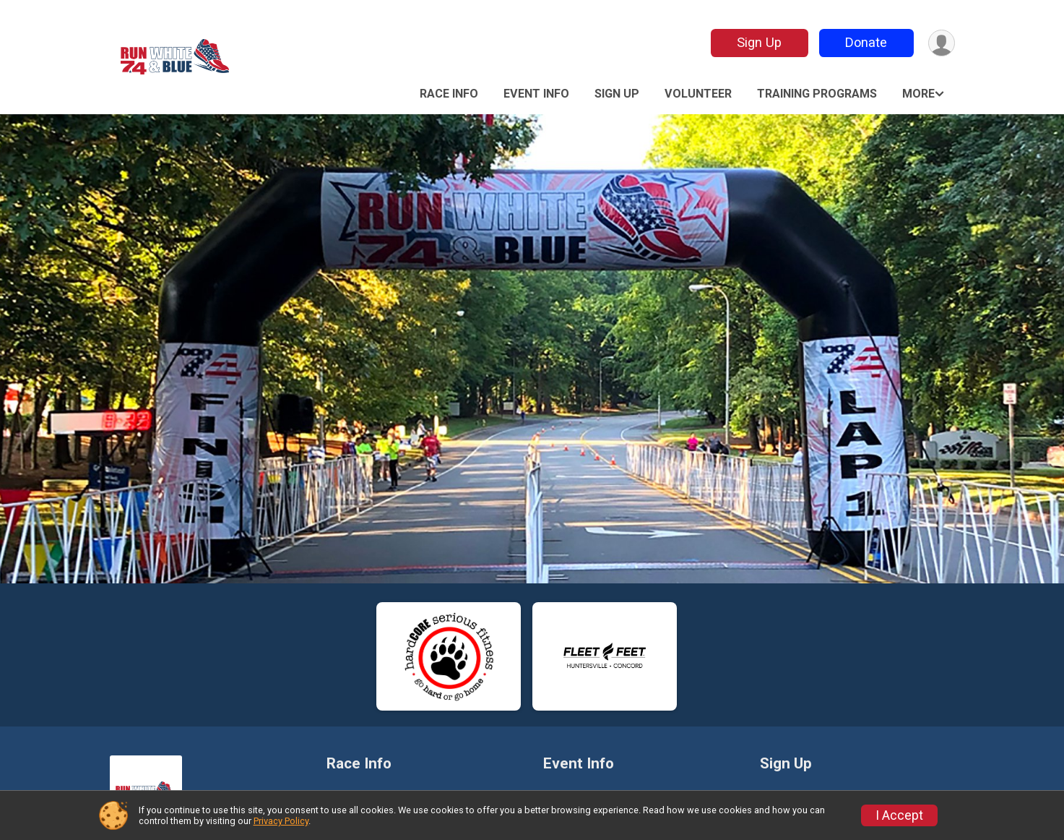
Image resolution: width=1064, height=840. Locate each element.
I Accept (899, 815)
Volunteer (698, 93)
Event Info (536, 93)
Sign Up (759, 42)
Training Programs (817, 93)
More (918, 93)
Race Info (449, 93)
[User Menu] (941, 43)
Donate (866, 42)
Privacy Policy (281, 820)
